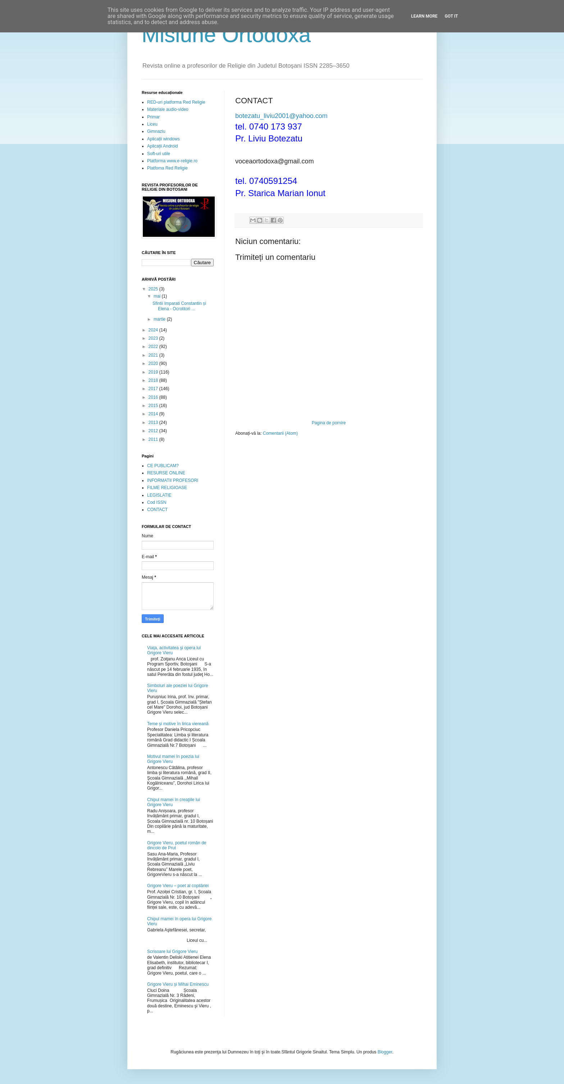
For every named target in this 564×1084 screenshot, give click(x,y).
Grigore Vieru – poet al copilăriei (178, 885)
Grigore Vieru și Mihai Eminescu (178, 984)
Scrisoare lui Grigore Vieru (172, 951)
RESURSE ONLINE (166, 472)
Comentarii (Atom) (280, 433)
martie (160, 319)
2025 (154, 289)
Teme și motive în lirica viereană (178, 723)
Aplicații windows (163, 138)
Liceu (152, 124)
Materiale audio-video (167, 109)
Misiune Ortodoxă (226, 35)
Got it (451, 16)
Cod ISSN (156, 502)
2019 (154, 372)
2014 (154, 413)
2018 (154, 380)
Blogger (385, 1051)
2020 (154, 363)
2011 (154, 439)
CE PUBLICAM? (163, 465)
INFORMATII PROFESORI (172, 480)
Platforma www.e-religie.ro (172, 160)
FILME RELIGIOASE (167, 487)
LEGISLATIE (159, 495)
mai (158, 296)
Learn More (424, 16)
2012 (154, 430)
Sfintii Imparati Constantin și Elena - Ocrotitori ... (179, 306)
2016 (154, 397)
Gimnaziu (156, 131)
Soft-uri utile (158, 153)
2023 (154, 338)
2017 (154, 388)
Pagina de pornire (329, 422)
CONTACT (157, 509)
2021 (154, 355)
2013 (154, 422)
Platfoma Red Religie (167, 168)
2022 (154, 346)
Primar (153, 116)
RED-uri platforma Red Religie (176, 102)
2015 (154, 405)
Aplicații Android (162, 146)
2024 (154, 330)
